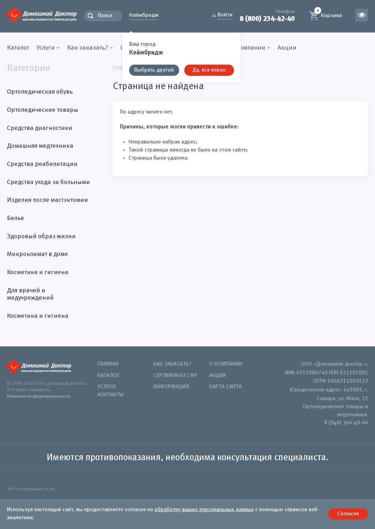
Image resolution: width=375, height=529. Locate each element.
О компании (225, 364)
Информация (171, 387)
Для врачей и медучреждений (30, 294)
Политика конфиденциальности (38, 396)
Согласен (348, 514)
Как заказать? (172, 364)
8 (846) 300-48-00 (346, 423)
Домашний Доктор (42, 14)
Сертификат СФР (175, 376)
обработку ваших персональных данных (204, 510)
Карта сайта (225, 387)
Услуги (106, 387)
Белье (15, 218)
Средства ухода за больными (48, 182)
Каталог (18, 48)
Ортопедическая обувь (40, 92)
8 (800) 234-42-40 (267, 19)
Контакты (110, 395)
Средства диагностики (39, 128)
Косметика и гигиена (37, 272)
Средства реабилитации (42, 164)
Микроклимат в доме (37, 254)
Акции (287, 48)
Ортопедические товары (42, 110)
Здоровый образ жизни (41, 236)
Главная (107, 364)
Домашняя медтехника (40, 146)
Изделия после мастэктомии (47, 200)
